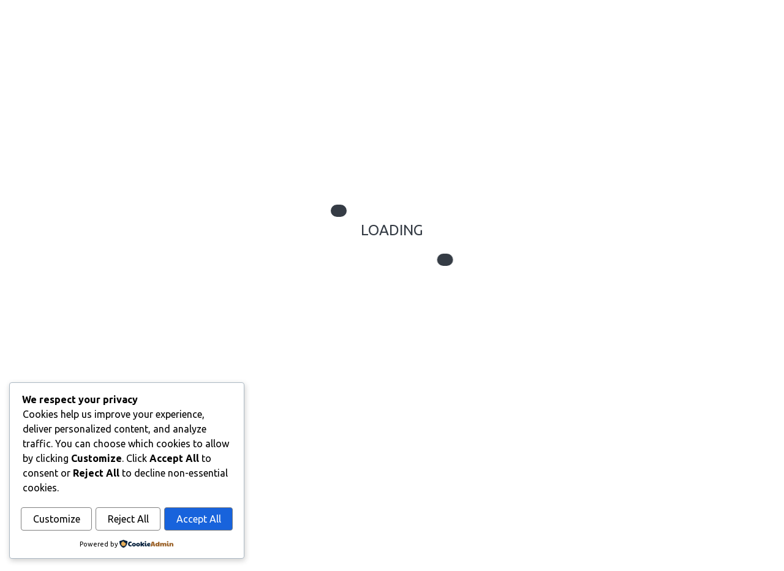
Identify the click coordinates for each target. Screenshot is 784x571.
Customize (56, 519)
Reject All (128, 519)
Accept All (198, 519)
